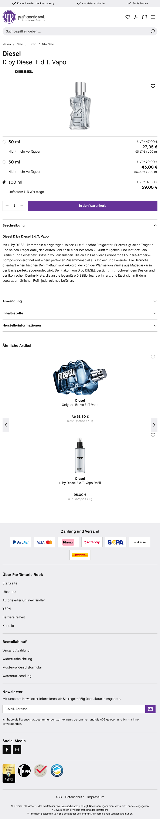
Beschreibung (14, 225)
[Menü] (153, 17)
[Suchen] (152, 31)
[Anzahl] (14, 206)
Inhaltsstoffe (13, 313)
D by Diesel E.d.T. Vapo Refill (80, 481)
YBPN (7, 609)
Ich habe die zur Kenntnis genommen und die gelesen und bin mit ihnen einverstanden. (71, 722)
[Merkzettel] (127, 17)
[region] (80, 106)
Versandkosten (70, 806)
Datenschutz (74, 797)
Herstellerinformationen (22, 325)
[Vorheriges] (6, 425)
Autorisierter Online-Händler (24, 600)
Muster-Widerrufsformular (22, 667)
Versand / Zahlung (16, 650)
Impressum (95, 797)
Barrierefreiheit (14, 617)
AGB (102, 719)
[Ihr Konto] (136, 17)
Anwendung (12, 301)
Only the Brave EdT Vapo (80, 402)
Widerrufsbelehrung (17, 659)
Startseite (10, 583)
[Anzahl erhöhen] (22, 206)
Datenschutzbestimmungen (37, 719)
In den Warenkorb (92, 205)
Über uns (9, 592)
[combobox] (75, 31)
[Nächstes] (154, 425)
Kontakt (8, 625)
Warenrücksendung (17, 676)
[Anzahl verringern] (7, 206)
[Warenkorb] (144, 17)
